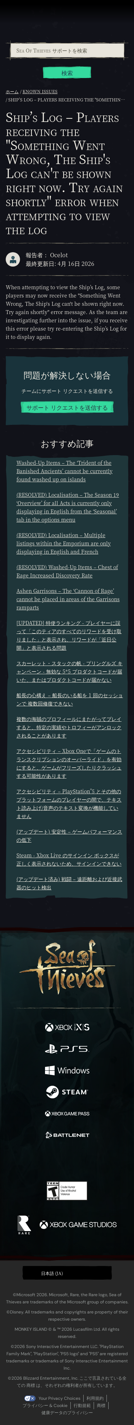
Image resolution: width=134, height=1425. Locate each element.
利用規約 (95, 1398)
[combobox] (67, 50)
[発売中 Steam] (67, 1093)
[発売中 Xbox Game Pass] (67, 1114)
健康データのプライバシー (67, 1413)
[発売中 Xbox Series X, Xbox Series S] (67, 1028)
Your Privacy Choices (59, 1398)
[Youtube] (65, 1161)
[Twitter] (29, 1160)
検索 (67, 73)
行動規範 (82, 1405)
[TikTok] (102, 1161)
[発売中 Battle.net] (67, 1136)
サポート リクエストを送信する (67, 407)
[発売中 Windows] (67, 1071)
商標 (101, 1405)
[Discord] (87, 1161)
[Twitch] (45, 1161)
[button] (67, 1273)
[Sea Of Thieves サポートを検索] (67, 50)
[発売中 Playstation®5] (67, 1050)
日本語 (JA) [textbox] (52, 1273)
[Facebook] (16, 1160)
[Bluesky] (117, 1161)
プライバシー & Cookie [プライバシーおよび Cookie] (45, 1405)
